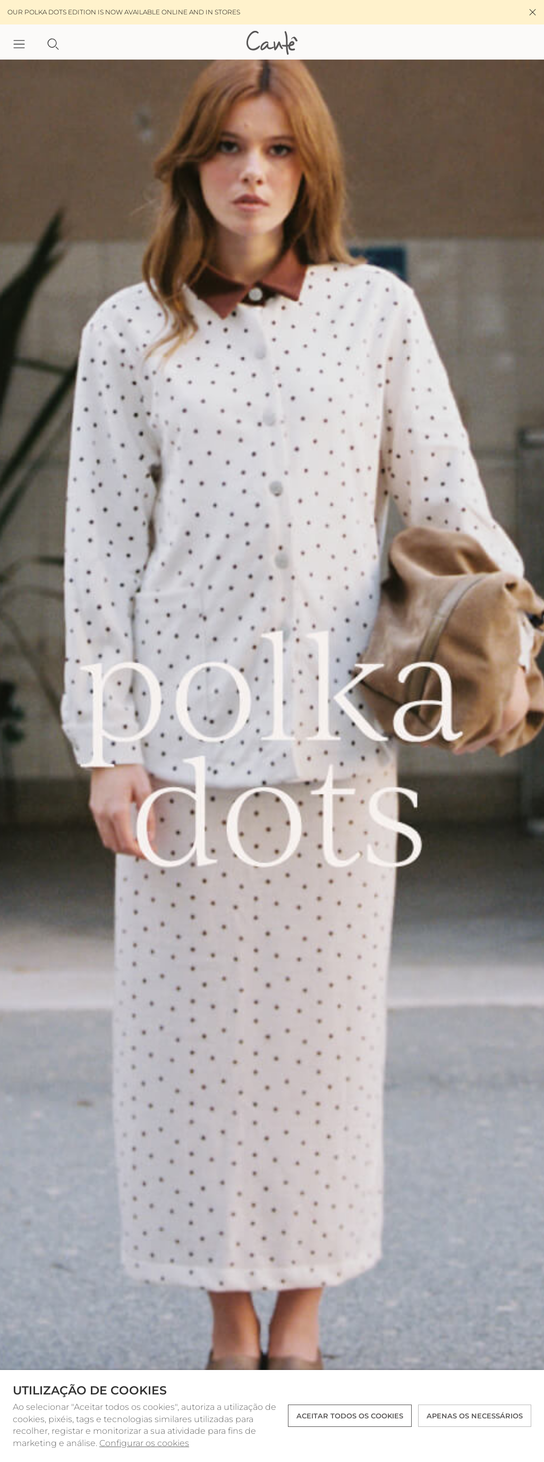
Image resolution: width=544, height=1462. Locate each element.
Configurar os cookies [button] (144, 1443)
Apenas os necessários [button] (475, 1415)
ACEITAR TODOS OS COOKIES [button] (349, 1415)
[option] (272, 757)
